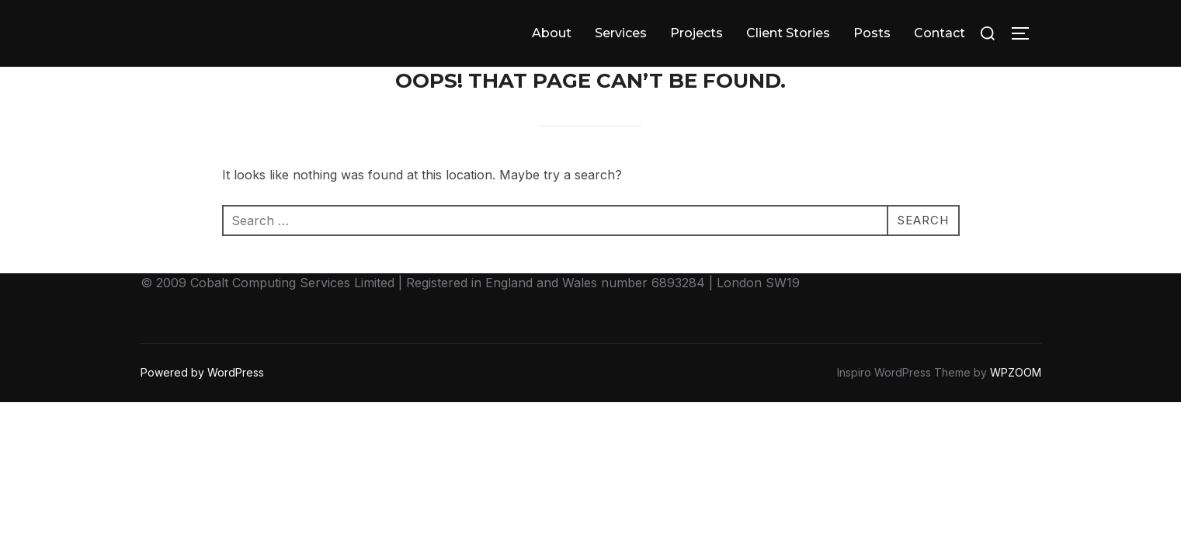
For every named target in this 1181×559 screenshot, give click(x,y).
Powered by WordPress (202, 372)
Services (621, 33)
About (551, 33)
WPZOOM (1015, 372)
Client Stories (788, 33)
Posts (872, 33)
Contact (939, 33)
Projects (696, 33)
